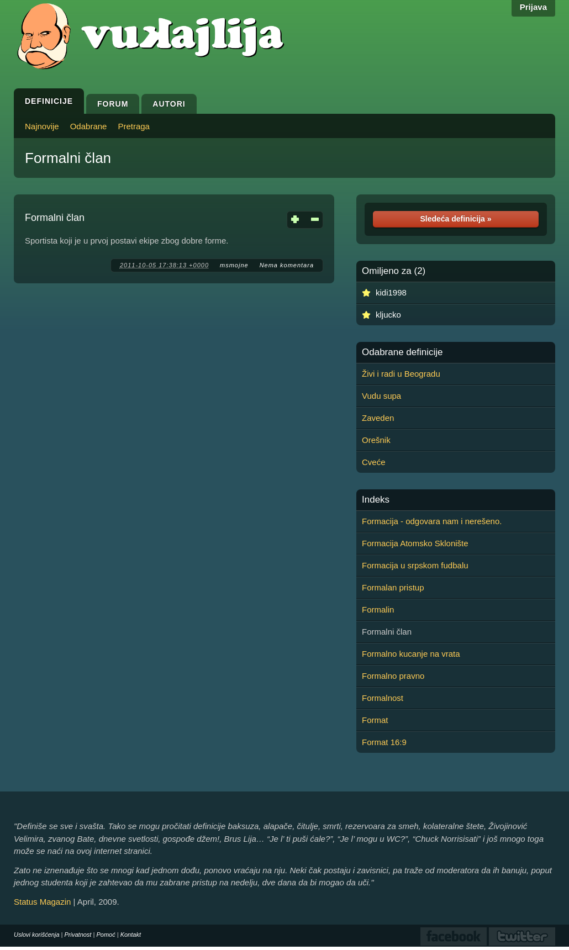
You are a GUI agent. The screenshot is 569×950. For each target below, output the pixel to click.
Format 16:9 (384, 742)
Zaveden (378, 418)
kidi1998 (391, 292)
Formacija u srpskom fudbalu (415, 565)
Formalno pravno (393, 675)
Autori (168, 103)
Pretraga (134, 126)
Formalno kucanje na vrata (411, 653)
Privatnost (78, 934)
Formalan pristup (393, 587)
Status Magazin (42, 901)
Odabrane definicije (402, 352)
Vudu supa (381, 395)
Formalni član (68, 158)
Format (375, 720)
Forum (112, 103)
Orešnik (376, 440)
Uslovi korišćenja (37, 934)
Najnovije (42, 126)
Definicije (49, 101)
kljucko (388, 314)
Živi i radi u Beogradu (401, 373)
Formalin (378, 609)
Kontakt (130, 934)
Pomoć (105, 934)
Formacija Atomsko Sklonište (415, 543)
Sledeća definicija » (455, 218)
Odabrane (88, 126)
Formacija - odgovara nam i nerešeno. (432, 521)
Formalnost (382, 698)
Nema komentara (287, 265)
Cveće (374, 462)
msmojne (234, 265)
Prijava (533, 7)
